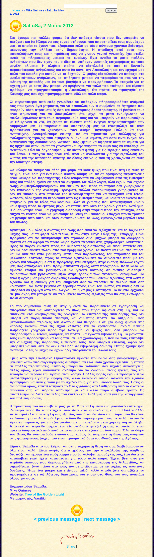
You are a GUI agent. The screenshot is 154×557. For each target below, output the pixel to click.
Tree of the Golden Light (44, 494)
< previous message (57, 519)
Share (71, 546)
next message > (102, 519)
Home (16, 10)
